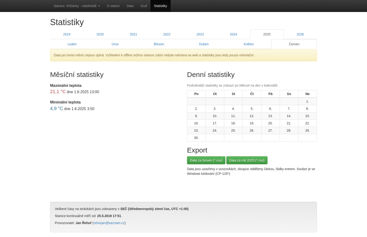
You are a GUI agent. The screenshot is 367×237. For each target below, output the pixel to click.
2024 (233, 34)
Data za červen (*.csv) (206, 160)
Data (130, 6)
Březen (159, 44)
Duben (204, 44)
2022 (166, 34)
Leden (72, 44)
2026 (300, 34)
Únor (115, 44)
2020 (100, 34)
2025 (267, 34)
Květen (249, 44)
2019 (66, 34)
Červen (294, 44)
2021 (133, 34)
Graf (144, 6)
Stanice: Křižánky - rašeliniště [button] (77, 6)
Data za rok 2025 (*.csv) (246, 160)
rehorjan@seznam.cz (109, 223)
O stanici (113, 6)
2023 (200, 34)
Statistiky (160, 6)
